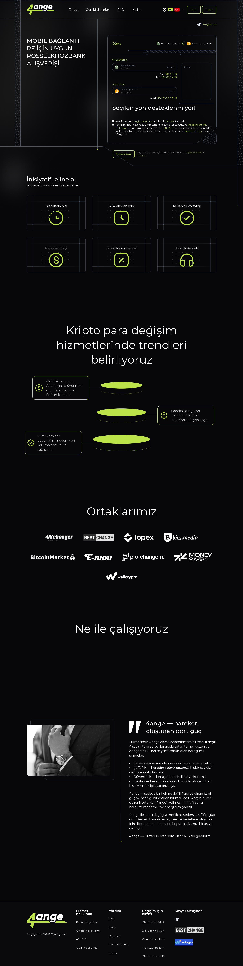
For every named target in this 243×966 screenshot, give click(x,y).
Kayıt (209, 9)
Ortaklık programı (83, 912)
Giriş (194, 9)
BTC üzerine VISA (151, 898)
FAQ (120, 10)
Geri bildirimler (97, 10)
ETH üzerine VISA (151, 912)
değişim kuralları (198, 152)
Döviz (73, 10)
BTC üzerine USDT (151, 953)
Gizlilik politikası (88, 933)
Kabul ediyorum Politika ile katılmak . (150, 121)
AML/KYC (173, 121)
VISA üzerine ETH (152, 940)
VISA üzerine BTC (152, 926)
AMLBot (170, 128)
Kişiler (137, 10)
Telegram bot (206, 25)
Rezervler (116, 911)
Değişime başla (125, 154)
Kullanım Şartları (83, 898)
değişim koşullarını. (144, 121)
